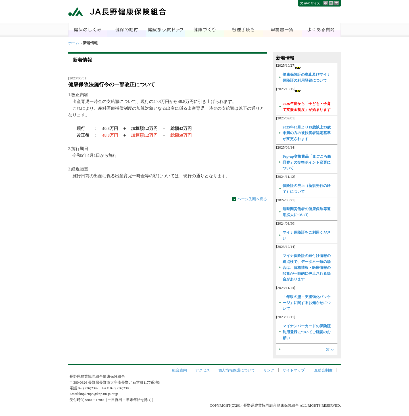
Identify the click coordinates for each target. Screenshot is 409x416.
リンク (268, 370)
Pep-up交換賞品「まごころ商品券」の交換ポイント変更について (307, 162)
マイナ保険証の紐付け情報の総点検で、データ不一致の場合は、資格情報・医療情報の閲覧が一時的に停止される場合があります (307, 267)
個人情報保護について (236, 370)
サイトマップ (294, 370)
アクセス (202, 370)
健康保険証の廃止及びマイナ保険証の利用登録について (307, 77)
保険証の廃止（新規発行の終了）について (307, 188)
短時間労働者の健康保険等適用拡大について (307, 212)
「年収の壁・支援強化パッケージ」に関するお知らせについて (307, 303)
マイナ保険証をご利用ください (307, 235)
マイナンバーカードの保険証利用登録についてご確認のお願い (307, 332)
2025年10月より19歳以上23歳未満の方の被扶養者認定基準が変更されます (307, 133)
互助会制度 (323, 370)
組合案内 (179, 370)
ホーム (73, 43)
